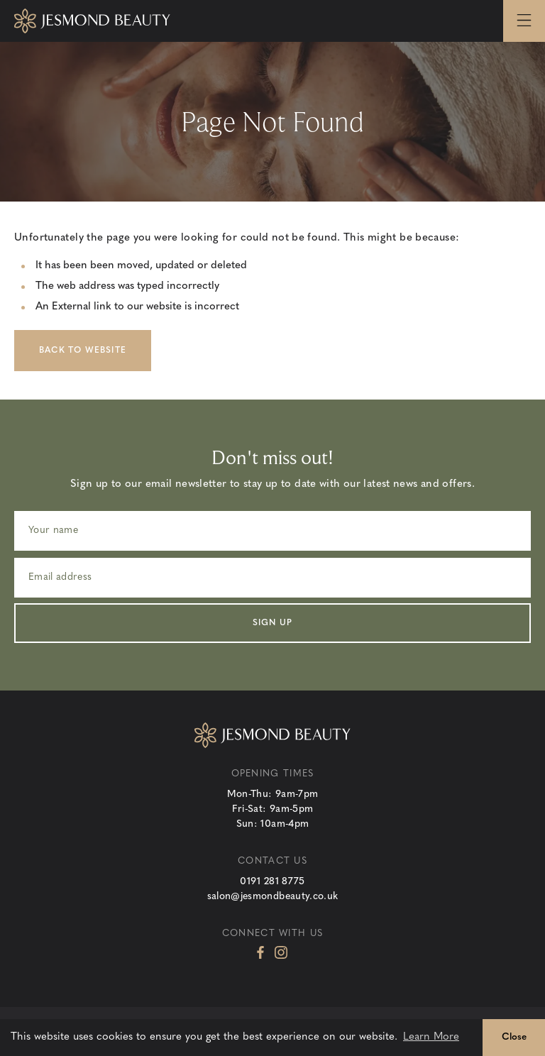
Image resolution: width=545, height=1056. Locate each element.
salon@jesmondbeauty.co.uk (272, 896)
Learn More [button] (431, 1037)
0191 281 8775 (272, 881)
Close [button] (514, 1037)
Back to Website (82, 350)
